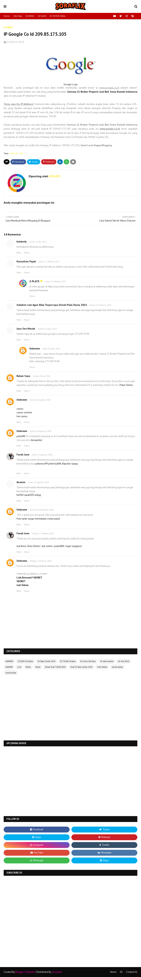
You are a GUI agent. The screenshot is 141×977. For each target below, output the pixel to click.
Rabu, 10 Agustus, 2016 (42, 454)
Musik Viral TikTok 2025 (55, 667)
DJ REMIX (30, 16)
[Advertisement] (70, 708)
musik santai (117, 667)
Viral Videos (102, 667)
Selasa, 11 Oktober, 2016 (43, 533)
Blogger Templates (25, 972)
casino (20, 408)
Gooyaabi (57, 972)
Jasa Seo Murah (26, 328)
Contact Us (131, 972)
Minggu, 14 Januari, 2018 (40, 560)
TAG (21, 153)
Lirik (19, 667)
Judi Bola (21, 546)
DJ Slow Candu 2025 (46, 661)
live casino (22, 416)
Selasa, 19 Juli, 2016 (41, 376)
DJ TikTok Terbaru (68, 661)
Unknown (34, 348)
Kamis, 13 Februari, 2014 (100, 305)
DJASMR (9, 667)
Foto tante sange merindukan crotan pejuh (38, 518)
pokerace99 (41, 463)
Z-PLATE (11, 42)
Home (7, 16)
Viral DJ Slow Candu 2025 (81, 667)
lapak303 (29, 495)
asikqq (37, 495)
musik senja (11, 672)
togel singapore (74, 546)
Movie (28, 667)
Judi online (47, 546)
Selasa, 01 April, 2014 (47, 328)
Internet (14, 153)
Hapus (27, 252)
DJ (121, 972)
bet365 (20, 495)
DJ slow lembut (106, 661)
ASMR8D (9, 661)
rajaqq (74, 463)
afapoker (66, 463)
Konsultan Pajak (26, 261)
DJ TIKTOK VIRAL (58, 16)
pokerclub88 (54, 463)
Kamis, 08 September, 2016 (42, 509)
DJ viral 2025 (123, 661)
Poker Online (126, 385)
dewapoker (36, 440)
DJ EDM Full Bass (25, 661)
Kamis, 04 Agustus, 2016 (40, 431)
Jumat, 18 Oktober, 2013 (55, 281)
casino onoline (24, 412)
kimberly (22, 241)
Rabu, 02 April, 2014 (51, 348)
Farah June (23, 454)
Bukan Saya (23, 376)
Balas (19, 252)
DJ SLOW (42, 16)
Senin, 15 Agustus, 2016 (38, 482)
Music (37, 667)
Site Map (17, 16)
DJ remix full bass (88, 661)
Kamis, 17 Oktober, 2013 (49, 261)
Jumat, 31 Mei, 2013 (37, 241)
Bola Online (34, 546)
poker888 (59, 546)
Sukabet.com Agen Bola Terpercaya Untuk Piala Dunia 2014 (52, 305)
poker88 (21, 436)
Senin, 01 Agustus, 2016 (40, 399)
